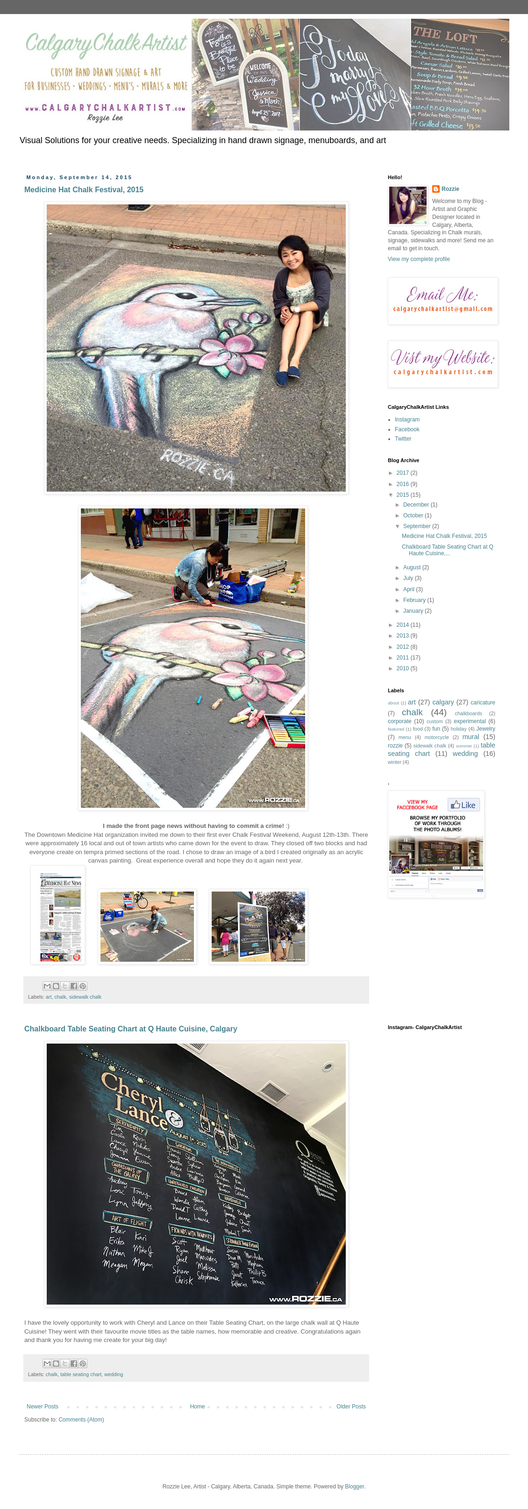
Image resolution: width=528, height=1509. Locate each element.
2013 (404, 635)
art (49, 997)
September (417, 526)
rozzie (395, 745)
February (415, 600)
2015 (404, 495)
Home (197, 1406)
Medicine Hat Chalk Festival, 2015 (83, 190)
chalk (60, 997)
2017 (404, 473)
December (417, 504)
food (418, 729)
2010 (404, 668)
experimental (470, 721)
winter (394, 762)
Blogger (354, 1486)
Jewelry (485, 728)
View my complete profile (419, 259)
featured (396, 729)
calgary (443, 702)
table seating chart (80, 1374)
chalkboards (468, 713)
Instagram (407, 419)
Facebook (407, 429)
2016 (404, 484)
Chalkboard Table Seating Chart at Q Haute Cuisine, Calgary (130, 1029)
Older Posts (351, 1406)
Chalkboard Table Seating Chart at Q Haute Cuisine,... (447, 550)
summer (464, 745)
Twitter (403, 438)
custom (435, 721)
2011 (404, 657)
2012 (404, 647)
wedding (113, 1374)
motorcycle (437, 737)
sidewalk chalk (85, 997)
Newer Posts (42, 1406)
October (414, 515)
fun (436, 728)
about (393, 702)
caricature (483, 702)
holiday (459, 729)
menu (405, 737)
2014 (404, 625)
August (412, 567)
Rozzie (450, 189)
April (409, 589)
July (409, 578)
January (414, 611)
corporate (400, 721)
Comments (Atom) (81, 1419)
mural (471, 736)
